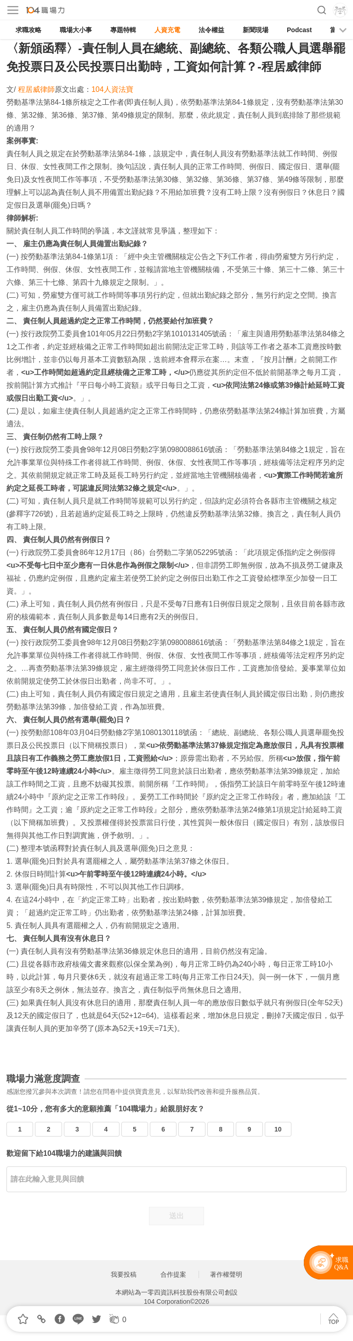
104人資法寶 (112, 89)
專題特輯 (123, 30)
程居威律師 (36, 89)
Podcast (299, 30)
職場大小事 (76, 30)
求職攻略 (28, 30)
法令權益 (211, 30)
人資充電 (167, 30)
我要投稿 (124, 1274)
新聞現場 (255, 30)
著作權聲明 (226, 1274)
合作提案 (173, 1274)
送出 (176, 1216)
